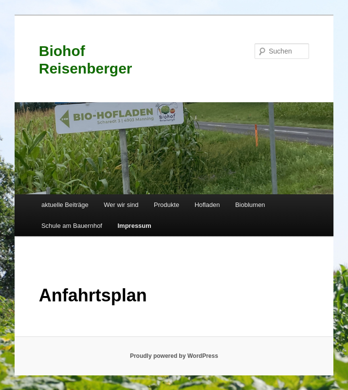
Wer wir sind (121, 204)
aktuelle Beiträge (65, 204)
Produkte (166, 204)
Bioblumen (250, 204)
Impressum (134, 225)
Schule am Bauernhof (71, 225)
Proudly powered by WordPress (174, 356)
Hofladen (207, 204)
